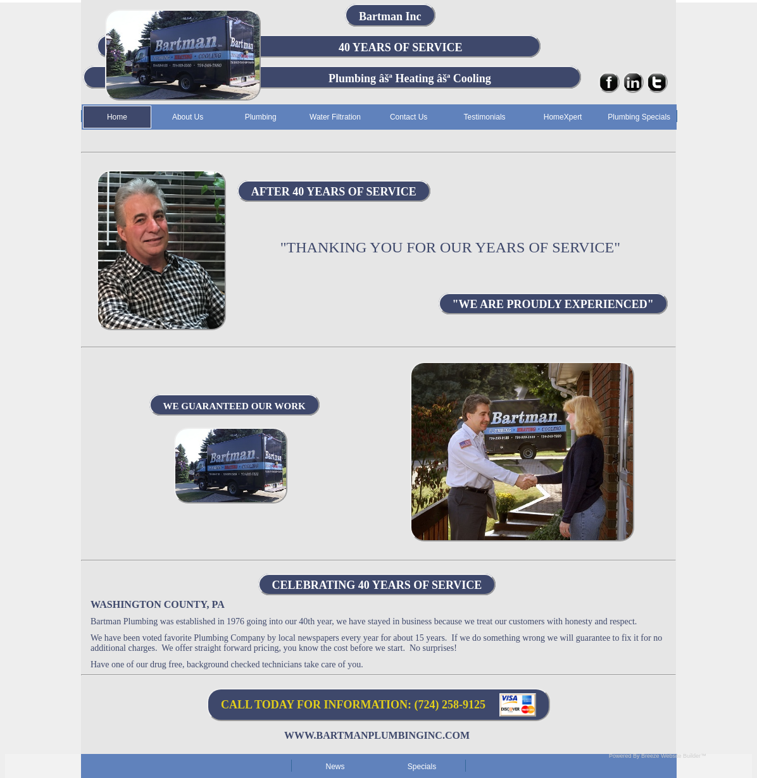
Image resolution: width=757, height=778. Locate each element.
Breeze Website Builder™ (673, 756)
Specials (422, 766)
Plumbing (261, 117)
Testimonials (485, 117)
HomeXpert (563, 117)
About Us (187, 117)
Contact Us (408, 117)
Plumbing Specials (639, 117)
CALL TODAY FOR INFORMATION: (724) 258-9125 (353, 704)
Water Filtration (335, 117)
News (334, 766)
